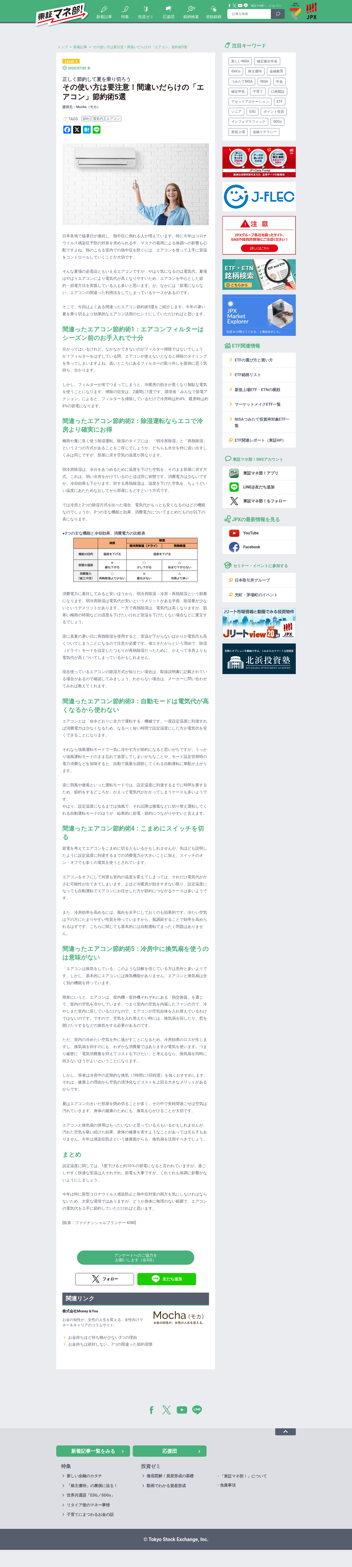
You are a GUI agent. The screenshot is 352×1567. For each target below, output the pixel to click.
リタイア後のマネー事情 (88, 1505)
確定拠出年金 (267, 61)
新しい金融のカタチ (84, 1476)
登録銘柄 (213, 16)
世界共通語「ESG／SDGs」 (91, 1495)
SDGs (277, 122)
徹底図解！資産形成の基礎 (170, 1476)
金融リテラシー (265, 132)
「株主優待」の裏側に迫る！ (92, 1485)
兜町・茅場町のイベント (256, 595)
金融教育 (276, 71)
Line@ (245, 5)
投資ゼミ (146, 16)
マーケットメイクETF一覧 (258, 404)
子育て (258, 91)
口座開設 (278, 91)
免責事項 (228, 1485)
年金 (279, 81)
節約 (86, 119)
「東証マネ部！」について (264, 5)
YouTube (240, 5)
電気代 (98, 119)
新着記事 (104, 16)
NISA (264, 81)
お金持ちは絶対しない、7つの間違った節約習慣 (110, 1344)
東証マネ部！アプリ (260, 473)
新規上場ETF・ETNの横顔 (257, 389)
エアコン (113, 119)
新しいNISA (240, 61)
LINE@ (199, 1411)
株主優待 (255, 71)
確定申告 (238, 91)
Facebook (229, 5)
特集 (125, 16)
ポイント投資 (274, 111)
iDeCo (235, 71)
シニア (236, 111)
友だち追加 (172, 1279)
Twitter (234, 5)
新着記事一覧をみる (93, 1451)
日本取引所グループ (252, 580)
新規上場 (238, 132)
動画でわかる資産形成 (166, 1485)
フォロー (110, 1279)
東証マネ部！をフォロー (264, 501)
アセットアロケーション (250, 101)
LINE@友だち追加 (259, 487)
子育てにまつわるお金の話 (90, 1514)
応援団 (169, 16)
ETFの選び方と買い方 (254, 360)
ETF (280, 101)
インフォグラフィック (248, 122)
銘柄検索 (191, 16)
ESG (252, 111)
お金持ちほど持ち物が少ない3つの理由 (102, 1337)
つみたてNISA (242, 81)
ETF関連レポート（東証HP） (260, 440)
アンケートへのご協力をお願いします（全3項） (135, 1257)
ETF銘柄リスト (248, 374)
